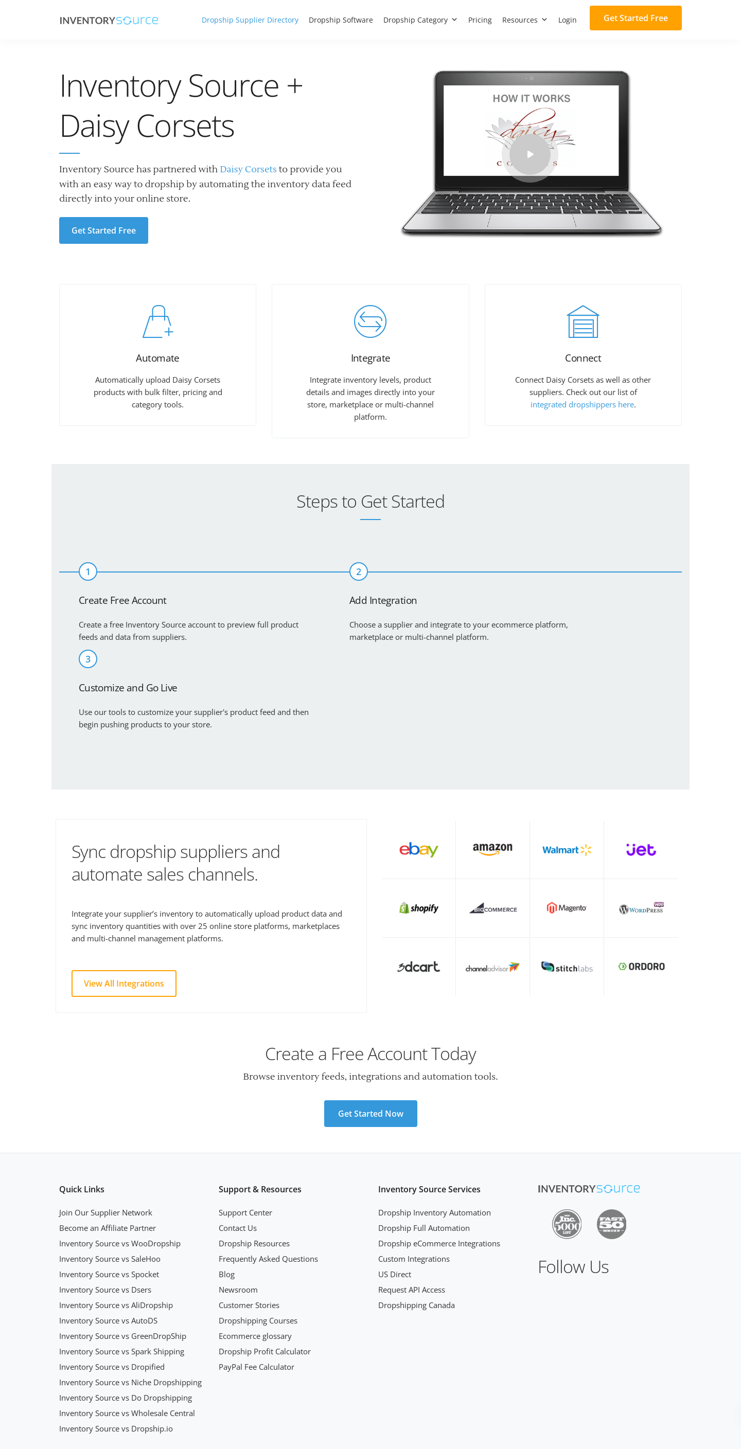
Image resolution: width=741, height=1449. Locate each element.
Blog (227, 1201)
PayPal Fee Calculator (256, 1294)
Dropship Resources (254, 1171)
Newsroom (238, 1217)
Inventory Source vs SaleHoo (110, 1186)
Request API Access (411, 1217)
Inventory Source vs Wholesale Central (127, 1340)
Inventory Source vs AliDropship (116, 1232)
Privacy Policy (661, 1429)
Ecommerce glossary (255, 1263)
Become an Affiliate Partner (107, 1155)
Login (567, 20)
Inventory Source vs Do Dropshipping (125, 1325)
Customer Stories (249, 1232)
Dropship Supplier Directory (250, 20)
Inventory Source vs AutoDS (108, 1248)
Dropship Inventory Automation (434, 1140)
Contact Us (238, 1155)
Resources (525, 20)
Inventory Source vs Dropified (112, 1294)
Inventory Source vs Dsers (105, 1217)
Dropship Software (341, 20)
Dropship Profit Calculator (265, 1279)
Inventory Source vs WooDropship (120, 1171)
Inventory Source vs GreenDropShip (122, 1263)
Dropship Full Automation (424, 1155)
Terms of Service (605, 1429)
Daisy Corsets (249, 169)
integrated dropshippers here (582, 404)
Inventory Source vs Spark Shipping (121, 1279)
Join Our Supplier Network (105, 1140)
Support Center (245, 1140)
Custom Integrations (414, 1186)
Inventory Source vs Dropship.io (116, 1356)
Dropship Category (420, 20)
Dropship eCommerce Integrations (439, 1171)
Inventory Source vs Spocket (109, 1201)
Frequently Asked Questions (268, 1186)
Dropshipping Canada (416, 1232)
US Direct (394, 1201)
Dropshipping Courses (258, 1248)
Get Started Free (636, 18)
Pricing (480, 20)
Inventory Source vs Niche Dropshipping (130, 1309)
